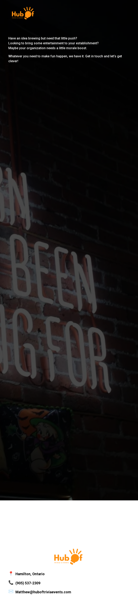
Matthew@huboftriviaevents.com (43, 592)
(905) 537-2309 (27, 583)
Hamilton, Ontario (30, 574)
